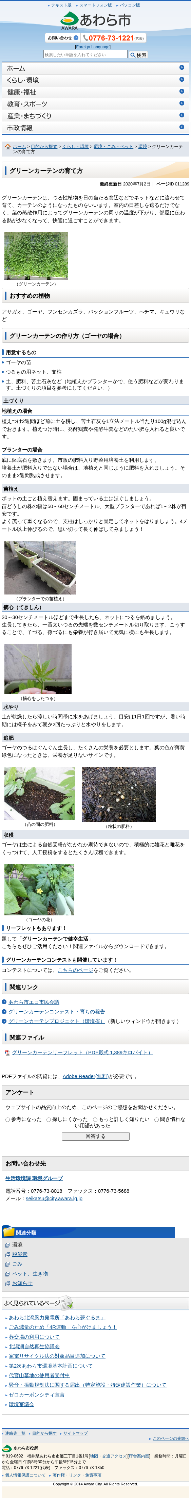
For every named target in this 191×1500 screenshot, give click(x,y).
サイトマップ (75, 1433)
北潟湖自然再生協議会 (34, 1346)
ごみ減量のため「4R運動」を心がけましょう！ (63, 1327)
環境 (142, 146)
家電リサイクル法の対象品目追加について (57, 1356)
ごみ (17, 1264)
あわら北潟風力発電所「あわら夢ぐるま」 (57, 1317)
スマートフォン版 (95, 5)
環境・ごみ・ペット (113, 146)
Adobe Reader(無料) (86, 1076)
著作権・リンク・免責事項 (77, 1475)
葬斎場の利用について (34, 1337)
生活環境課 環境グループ (34, 1178)
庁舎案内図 (139, 1456)
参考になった (26, 1119)
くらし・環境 (75, 146)
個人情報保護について (25, 1475)
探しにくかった (70, 1119)
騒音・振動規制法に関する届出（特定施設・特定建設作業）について (88, 1385)
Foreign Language (93, 47)
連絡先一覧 (15, 1433)
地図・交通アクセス (108, 1456)
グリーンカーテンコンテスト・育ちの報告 (56, 1011)
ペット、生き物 (30, 1273)
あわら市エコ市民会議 (33, 1002)
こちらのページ (75, 970)
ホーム (19, 146)
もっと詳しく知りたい (124, 1119)
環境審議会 (21, 1404)
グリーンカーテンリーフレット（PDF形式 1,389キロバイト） (79, 1053)
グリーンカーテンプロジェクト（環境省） (56, 1021)
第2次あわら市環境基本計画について (51, 1366)
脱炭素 (19, 1254)
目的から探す (44, 146)
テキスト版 (61, 5)
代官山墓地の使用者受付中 (39, 1375)
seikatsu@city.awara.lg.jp (54, 1198)
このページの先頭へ (171, 1438)
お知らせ (22, 1283)
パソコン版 (130, 5)
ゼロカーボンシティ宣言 (37, 1395)
